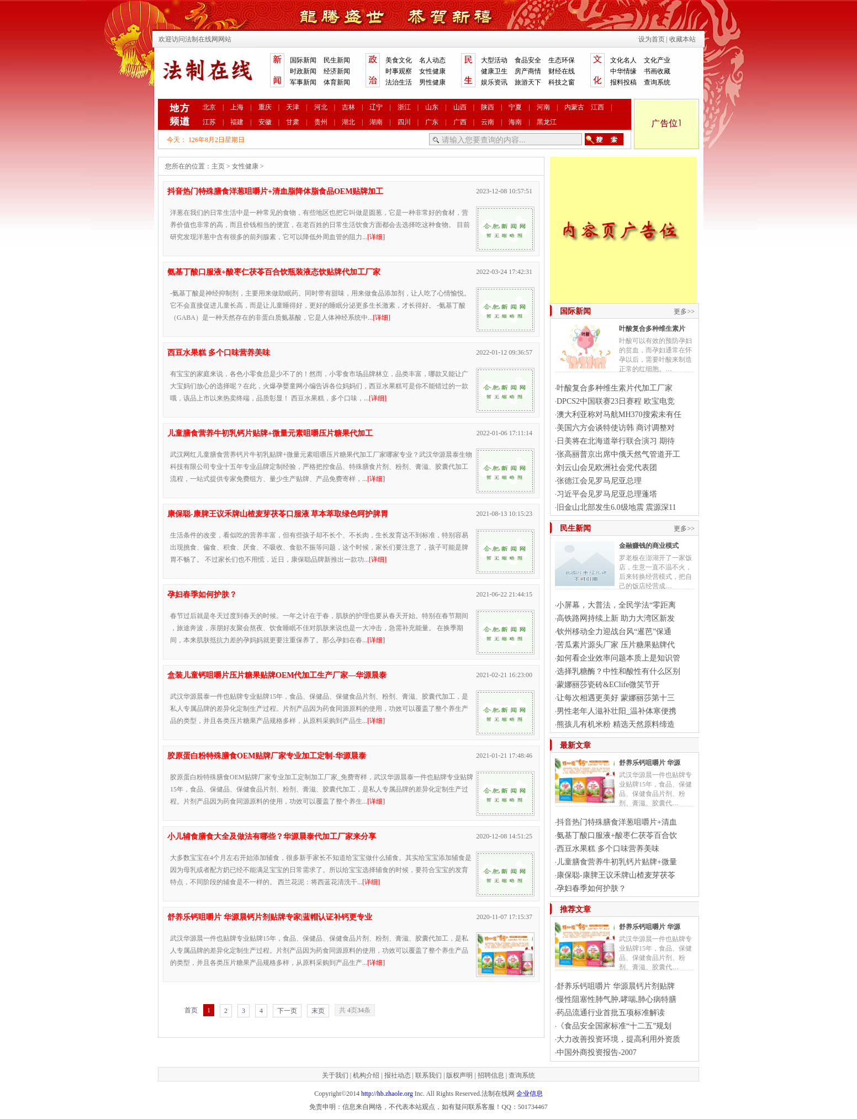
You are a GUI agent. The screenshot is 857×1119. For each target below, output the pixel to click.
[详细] (376, 237)
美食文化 (398, 60)
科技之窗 (561, 82)
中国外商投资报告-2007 (597, 1052)
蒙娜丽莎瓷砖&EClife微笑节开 (608, 684)
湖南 (376, 122)
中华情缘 (623, 71)
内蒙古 (574, 107)
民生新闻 (337, 60)
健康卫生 (494, 71)
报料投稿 (623, 82)
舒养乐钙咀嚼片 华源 (649, 763)
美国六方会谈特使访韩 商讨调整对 (616, 428)
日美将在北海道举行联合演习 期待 (616, 441)
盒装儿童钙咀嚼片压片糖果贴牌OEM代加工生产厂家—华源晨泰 (277, 675)
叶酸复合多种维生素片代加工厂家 (615, 388)
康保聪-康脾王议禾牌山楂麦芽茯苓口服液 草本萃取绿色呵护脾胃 (277, 514)
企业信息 (529, 1093)
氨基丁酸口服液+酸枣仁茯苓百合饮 (617, 835)
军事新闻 (303, 82)
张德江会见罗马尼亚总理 (599, 481)
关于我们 (335, 1075)
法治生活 (398, 82)
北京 (209, 107)
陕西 (487, 107)
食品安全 (528, 60)
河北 (320, 107)
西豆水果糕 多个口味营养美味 (218, 353)
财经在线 (561, 71)
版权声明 (459, 1075)
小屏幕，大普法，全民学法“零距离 (616, 605)
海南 (515, 122)
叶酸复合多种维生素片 (652, 328)
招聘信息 (491, 1075)
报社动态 (397, 1075)
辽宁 (376, 107)
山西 (460, 107)
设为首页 (651, 39)
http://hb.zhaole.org (387, 1093)
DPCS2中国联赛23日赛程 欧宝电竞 (616, 401)
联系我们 (428, 1075)
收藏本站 (682, 39)
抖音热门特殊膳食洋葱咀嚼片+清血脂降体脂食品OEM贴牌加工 (275, 191)
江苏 (209, 122)
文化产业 (657, 60)
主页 (218, 166)
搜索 (604, 139)
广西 (460, 122)
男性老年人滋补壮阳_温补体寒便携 (616, 711)
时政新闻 (303, 71)
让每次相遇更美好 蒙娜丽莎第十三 (616, 698)
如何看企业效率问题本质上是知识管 (618, 658)
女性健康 (432, 71)
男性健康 (432, 82)
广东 (431, 122)
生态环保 (561, 60)
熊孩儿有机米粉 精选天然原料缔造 (616, 724)
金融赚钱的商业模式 (649, 546)
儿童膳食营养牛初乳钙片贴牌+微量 (617, 862)
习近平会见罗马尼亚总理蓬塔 (607, 494)
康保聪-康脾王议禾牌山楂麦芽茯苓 (616, 875)
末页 (318, 1011)
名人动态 (432, 60)
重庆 (265, 107)
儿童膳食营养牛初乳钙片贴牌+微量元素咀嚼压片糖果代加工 (270, 433)
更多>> (684, 311)
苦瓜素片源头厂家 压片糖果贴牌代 (616, 645)
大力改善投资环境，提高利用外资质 (618, 1039)
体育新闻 (337, 82)
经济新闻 (337, 71)
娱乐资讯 (494, 82)
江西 (597, 107)
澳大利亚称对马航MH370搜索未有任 (619, 414)
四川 (404, 122)
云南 (487, 122)
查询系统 (657, 82)
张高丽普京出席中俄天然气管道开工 (618, 454)
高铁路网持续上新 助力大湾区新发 (616, 618)
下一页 (287, 1011)
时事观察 (398, 71)
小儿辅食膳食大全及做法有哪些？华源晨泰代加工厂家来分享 (271, 836)
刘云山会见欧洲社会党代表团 (607, 467)
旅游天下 (528, 82)
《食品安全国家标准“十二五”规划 (614, 1026)
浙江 (404, 107)
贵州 (320, 122)
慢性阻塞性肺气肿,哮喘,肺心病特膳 (616, 999)
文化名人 (623, 60)
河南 (543, 107)
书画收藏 (657, 71)
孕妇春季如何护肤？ (202, 594)
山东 (431, 107)
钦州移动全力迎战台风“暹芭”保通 (614, 631)
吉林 (348, 107)
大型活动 (494, 60)
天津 (292, 107)
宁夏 (515, 107)
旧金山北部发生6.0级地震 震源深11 (616, 507)
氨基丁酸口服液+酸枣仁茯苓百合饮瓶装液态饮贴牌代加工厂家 (273, 272)
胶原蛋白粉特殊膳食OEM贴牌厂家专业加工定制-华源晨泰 (266, 756)
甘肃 (292, 122)
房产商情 (528, 71)
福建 (237, 122)
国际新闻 (303, 60)
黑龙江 (547, 122)
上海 (237, 107)
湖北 (348, 122)
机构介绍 (366, 1075)
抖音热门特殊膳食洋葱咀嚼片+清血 (617, 822)
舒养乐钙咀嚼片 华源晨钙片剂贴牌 (616, 986)
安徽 (265, 122)
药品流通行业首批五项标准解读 (611, 1013)
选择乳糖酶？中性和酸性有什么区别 (618, 671)
